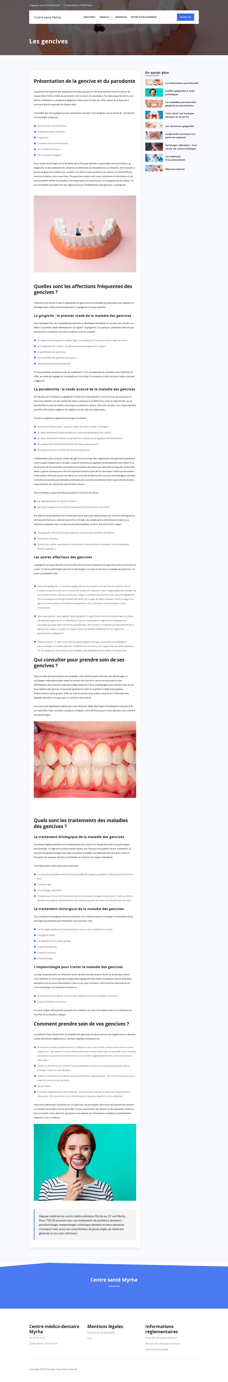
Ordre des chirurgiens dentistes (161, 1337)
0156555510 (53, 5)
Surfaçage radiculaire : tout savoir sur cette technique (181, 147)
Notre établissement (144, 17)
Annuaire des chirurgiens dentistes (162, 1343)
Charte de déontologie (156, 1349)
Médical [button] (105, 17)
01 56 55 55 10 (37, 1337)
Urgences (121, 17)
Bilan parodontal (174, 169)
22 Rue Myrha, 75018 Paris (78, 5)
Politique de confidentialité (101, 1332)
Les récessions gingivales (179, 126)
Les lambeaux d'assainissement (175, 158)
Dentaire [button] (89, 17)
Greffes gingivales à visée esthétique (180, 92)
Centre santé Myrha (47, 17)
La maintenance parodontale (181, 83)
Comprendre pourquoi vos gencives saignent (180, 135)
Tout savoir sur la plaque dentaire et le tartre (179, 115)
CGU (89, 1338)
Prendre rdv (185, 17)
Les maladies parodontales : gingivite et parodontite (181, 104)
